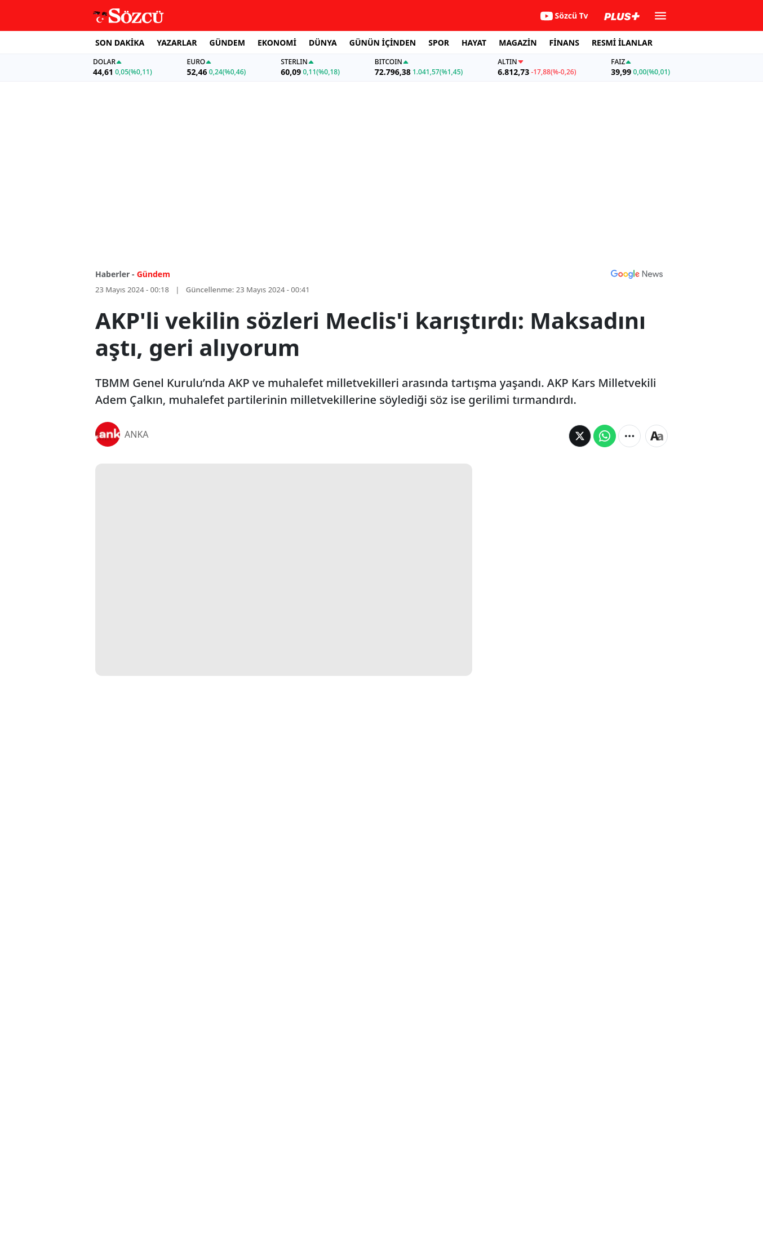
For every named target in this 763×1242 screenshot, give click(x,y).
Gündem (153, 274)
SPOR (438, 42)
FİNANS (564, 42)
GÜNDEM (227, 42)
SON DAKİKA (119, 42)
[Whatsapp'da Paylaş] (604, 436)
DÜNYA (323, 42)
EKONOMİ (277, 42)
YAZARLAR (177, 42)
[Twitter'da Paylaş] (580, 436)
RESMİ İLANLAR (622, 42)
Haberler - (114, 274)
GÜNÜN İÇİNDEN (382, 42)
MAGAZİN (517, 42)
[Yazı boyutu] (656, 436)
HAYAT (474, 42)
